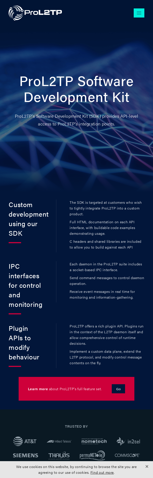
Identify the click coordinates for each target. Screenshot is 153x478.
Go (118, 388)
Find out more (102, 472)
